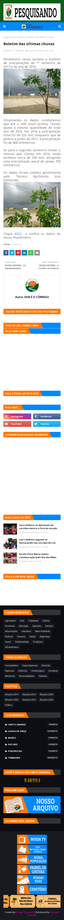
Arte (22, 620)
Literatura (26, 631)
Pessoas (21, 636)
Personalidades (26, 676)
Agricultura (10, 620)
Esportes (37, 626)
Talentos (43, 676)
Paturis (33, 744)
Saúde (32, 636)
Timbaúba (33, 757)
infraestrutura (11, 647)
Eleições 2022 (11, 699)
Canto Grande (33, 724)
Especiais (9, 670)
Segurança (45, 636)
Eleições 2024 (29, 699)
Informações (11, 631)
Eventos (49, 626)
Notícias (21, 37)
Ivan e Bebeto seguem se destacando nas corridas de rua (37, 541)
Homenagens (37, 670)
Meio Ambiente (42, 631)
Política (8, 705)
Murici (33, 737)
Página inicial (9, 37)
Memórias (10, 676)
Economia (10, 626)
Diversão (46, 665)
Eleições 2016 (11, 694)
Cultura (45, 620)
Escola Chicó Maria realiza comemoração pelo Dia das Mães (37, 555)
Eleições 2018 (29, 694)
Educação (23, 626)
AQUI (18, 234)
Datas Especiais (29, 665)
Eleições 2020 (46, 694)
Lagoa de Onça (33, 731)
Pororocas (33, 751)
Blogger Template (24, 912)
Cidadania (33, 620)
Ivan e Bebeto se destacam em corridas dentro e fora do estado (38, 527)
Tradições (38, 641)
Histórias (22, 670)
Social (8, 641)
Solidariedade (22, 641)
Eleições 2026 (46, 699)
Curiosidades (11, 665)
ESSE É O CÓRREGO (15, 50)
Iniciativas (53, 670)
